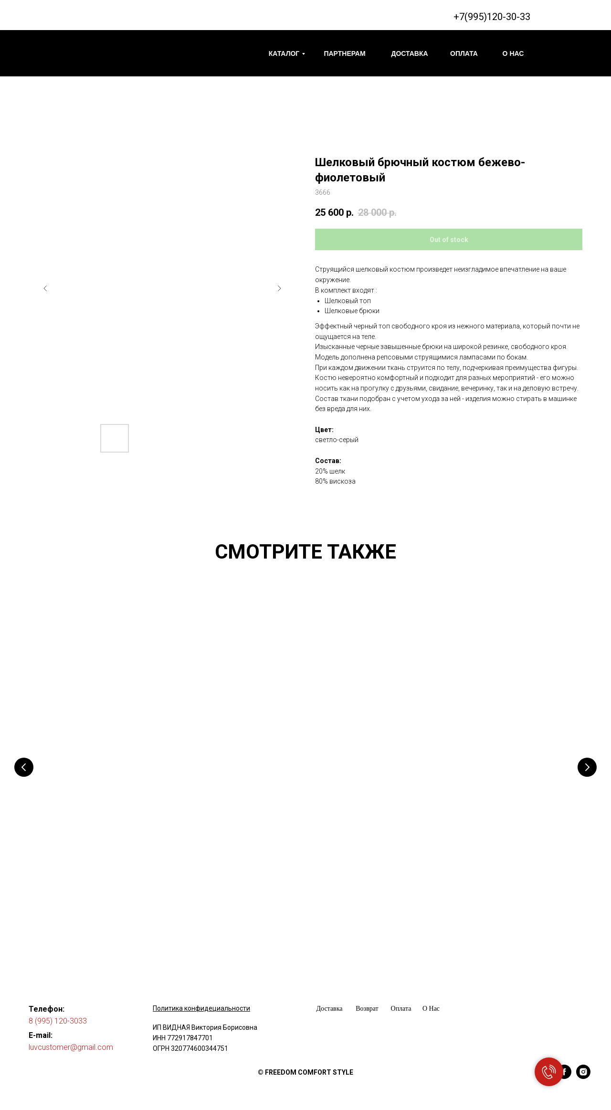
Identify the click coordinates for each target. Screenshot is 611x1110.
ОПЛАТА (464, 53)
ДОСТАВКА (409, 53)
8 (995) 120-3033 (58, 1010)
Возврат (367, 998)
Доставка (329, 998)
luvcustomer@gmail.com (71, 1037)
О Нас (431, 998)
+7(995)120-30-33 (491, 16)
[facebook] (564, 1066)
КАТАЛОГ (284, 53)
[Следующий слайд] (279, 288)
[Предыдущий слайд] (45, 288)
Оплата (401, 998)
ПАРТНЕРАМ (344, 53)
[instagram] (583, 1066)
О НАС (513, 53)
